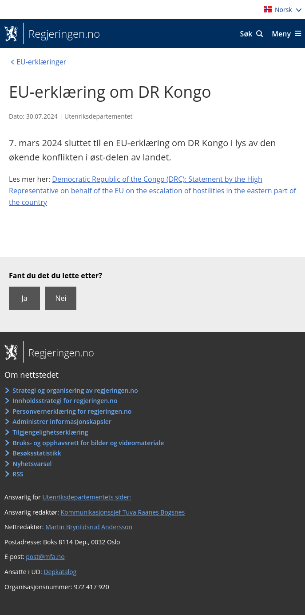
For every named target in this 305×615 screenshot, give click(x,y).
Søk (246, 34)
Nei (60, 298)
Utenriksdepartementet (98, 116)
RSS (17, 474)
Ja (24, 298)
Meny (281, 34)
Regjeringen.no (61, 34)
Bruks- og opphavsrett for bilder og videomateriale (88, 443)
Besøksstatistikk (36, 453)
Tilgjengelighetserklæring (50, 432)
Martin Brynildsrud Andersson (88, 527)
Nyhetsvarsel (31, 463)
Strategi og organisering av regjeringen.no (75, 390)
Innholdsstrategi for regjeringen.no (64, 400)
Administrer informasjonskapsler (61, 421)
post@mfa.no (45, 556)
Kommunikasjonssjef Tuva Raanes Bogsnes (123, 512)
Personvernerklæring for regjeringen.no (71, 411)
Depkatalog (60, 571)
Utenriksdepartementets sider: (86, 497)
